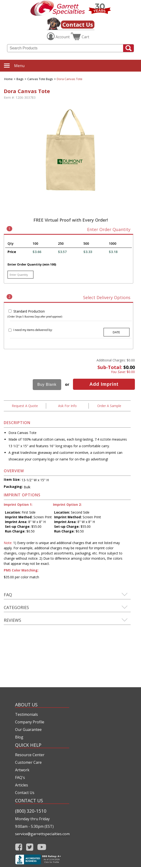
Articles (21, 785)
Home (8, 79)
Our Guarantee (28, 729)
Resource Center (29, 755)
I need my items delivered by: (32, 330)
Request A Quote (25, 405)
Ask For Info (67, 405)
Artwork (22, 770)
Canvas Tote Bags (40, 79)
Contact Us (77, 24)
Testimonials (26, 714)
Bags (20, 79)
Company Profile (29, 722)
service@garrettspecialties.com (42, 834)
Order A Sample (109, 405)
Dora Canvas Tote (69, 79)
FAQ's (20, 777)
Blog (19, 737)
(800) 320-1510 (30, 811)
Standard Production (29, 311)
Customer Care (28, 762)
